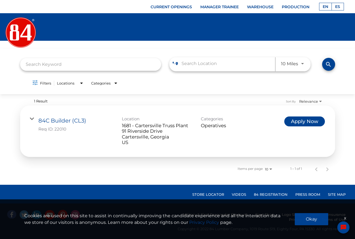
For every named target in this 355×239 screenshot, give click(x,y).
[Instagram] (75, 214)
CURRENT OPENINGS (171, 6)
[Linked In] (36, 214)
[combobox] (91, 64)
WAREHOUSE (260, 6)
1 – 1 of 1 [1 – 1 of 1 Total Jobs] (296, 168)
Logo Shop (291, 214)
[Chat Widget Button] (343, 227)
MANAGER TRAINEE (219, 6)
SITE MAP (337, 194)
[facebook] (11, 214)
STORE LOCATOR (208, 194)
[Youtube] (50, 214)
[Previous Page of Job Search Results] (316, 168)
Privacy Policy (301, 219)
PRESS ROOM (307, 194)
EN (325, 6)
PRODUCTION (295, 6)
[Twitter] (24, 214)
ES (337, 6)
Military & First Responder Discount (215, 214)
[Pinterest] (62, 214)
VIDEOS (239, 194)
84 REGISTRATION (271, 194)
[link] (177, 131)
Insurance (337, 214)
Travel (314, 214)
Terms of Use (334, 219)
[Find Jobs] (328, 64)
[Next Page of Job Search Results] (327, 168)
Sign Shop (264, 214)
